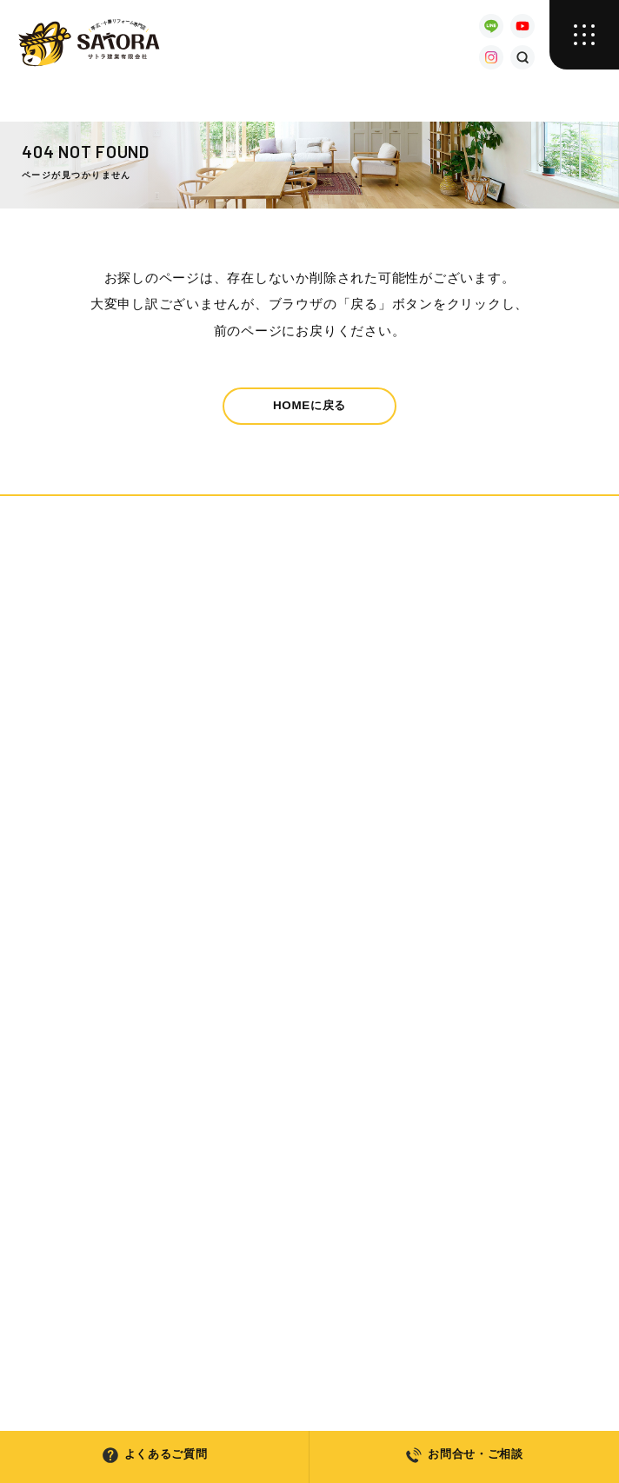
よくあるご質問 (154, 1455)
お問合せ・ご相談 (463, 1455)
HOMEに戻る (309, 405)
